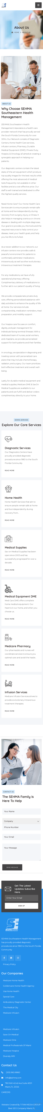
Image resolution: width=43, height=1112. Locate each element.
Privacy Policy (9, 964)
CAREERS (5, 1092)
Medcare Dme (9, 1040)
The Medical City (10, 1007)
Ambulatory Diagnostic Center (17, 1002)
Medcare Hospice (11, 1051)
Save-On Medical (11, 1035)
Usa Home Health (11, 991)
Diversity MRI (9, 1056)
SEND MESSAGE (12, 867)
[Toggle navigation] (38, 5)
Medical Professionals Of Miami (17, 1045)
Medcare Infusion (11, 1013)
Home (15, 32)
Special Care (8, 997)
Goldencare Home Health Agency (18, 986)
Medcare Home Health (13, 980)
